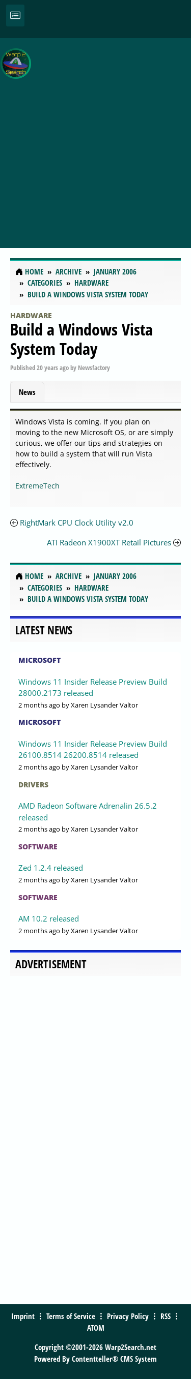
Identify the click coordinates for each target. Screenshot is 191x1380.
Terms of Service (70, 1316)
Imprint (23, 1316)
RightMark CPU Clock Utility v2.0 (76, 522)
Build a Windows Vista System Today (81, 338)
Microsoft (39, 660)
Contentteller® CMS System (114, 1359)
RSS (165, 1316)
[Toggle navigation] (15, 15)
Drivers (33, 784)
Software (38, 846)
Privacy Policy (128, 1316)
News (27, 392)
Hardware (31, 315)
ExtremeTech (37, 485)
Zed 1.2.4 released (50, 868)
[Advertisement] (95, 137)
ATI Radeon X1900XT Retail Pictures (109, 542)
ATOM (95, 1328)
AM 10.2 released (48, 918)
